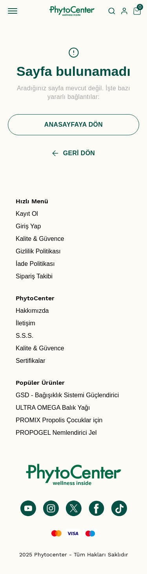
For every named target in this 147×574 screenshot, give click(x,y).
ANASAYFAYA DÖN (73, 124)
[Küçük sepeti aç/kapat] (137, 11)
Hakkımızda (32, 310)
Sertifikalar (30, 360)
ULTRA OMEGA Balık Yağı (53, 407)
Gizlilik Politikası (38, 251)
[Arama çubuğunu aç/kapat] (111, 11)
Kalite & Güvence (40, 238)
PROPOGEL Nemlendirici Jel (56, 432)
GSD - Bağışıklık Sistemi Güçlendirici (67, 395)
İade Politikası (35, 263)
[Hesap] (124, 11)
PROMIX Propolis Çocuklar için (59, 420)
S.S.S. (24, 335)
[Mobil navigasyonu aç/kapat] (14, 11)
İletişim (25, 323)
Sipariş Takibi (34, 276)
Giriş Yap (28, 226)
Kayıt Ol (27, 213)
